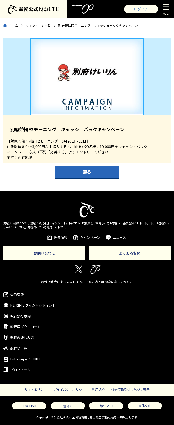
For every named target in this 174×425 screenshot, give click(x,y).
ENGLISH (29, 406)
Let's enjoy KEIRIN (25, 359)
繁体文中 (106, 406)
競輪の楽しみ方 (22, 337)
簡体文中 (144, 406)
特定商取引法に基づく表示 (130, 389)
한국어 (67, 406)
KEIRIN (95, 269)
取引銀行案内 (20, 316)
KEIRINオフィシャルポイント (33, 305)
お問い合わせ (44, 253)
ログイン (141, 9)
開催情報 (61, 237)
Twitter (78, 269)
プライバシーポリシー (69, 389)
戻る (87, 172)
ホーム (13, 25)
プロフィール (20, 369)
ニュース (119, 237)
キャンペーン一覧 (38, 25)
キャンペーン (90, 237)
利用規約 (98, 389)
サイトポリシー (35, 389)
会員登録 (17, 294)
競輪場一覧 (18, 348)
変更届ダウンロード (25, 326)
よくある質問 (129, 253)
